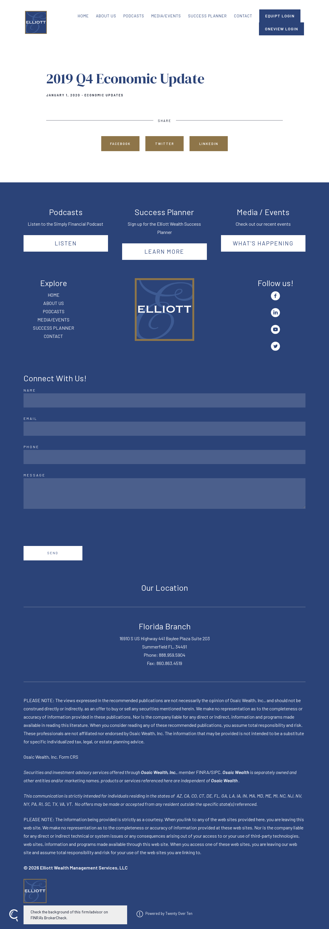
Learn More (164, 251)
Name (30, 390)
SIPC (215, 772)
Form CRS (68, 757)
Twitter (164, 144)
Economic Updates (104, 95)
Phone (31, 447)
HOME (83, 15)
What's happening (263, 243)
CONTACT (243, 15)
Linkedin (208, 144)
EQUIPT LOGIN (280, 15)
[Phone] (164, 457)
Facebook (120, 144)
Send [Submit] (52, 553)
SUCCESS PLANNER (207, 15)
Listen (66, 243)
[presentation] (68, 527)
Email (30, 418)
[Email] (164, 429)
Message (34, 475)
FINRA (202, 772)
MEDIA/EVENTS (166, 15)
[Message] (164, 493)
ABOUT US (106, 15)
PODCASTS (133, 15)
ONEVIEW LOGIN (281, 28)
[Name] (164, 400)
